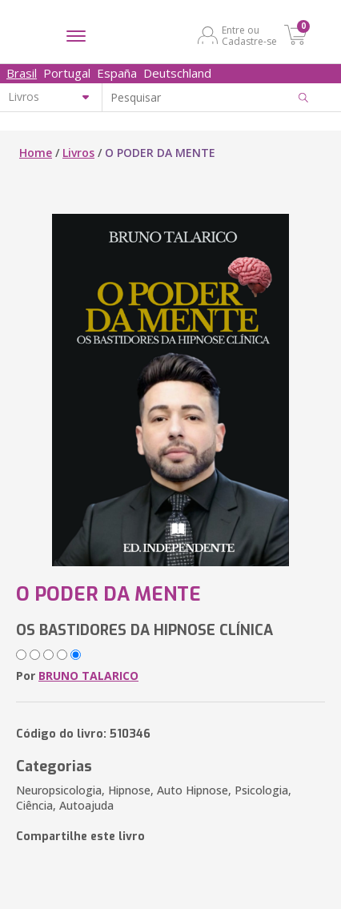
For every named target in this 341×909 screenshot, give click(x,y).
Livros (78, 152)
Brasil (21, 73)
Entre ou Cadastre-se (249, 35)
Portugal (66, 73)
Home (35, 152)
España (117, 73)
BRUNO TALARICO (88, 675)
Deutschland (177, 73)
